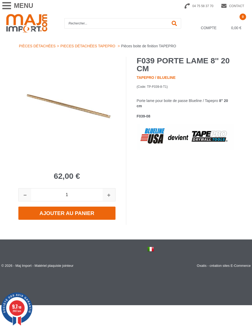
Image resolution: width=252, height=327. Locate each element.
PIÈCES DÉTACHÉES (37, 46)
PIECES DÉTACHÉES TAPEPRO (88, 46)
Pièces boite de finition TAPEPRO (148, 46)
